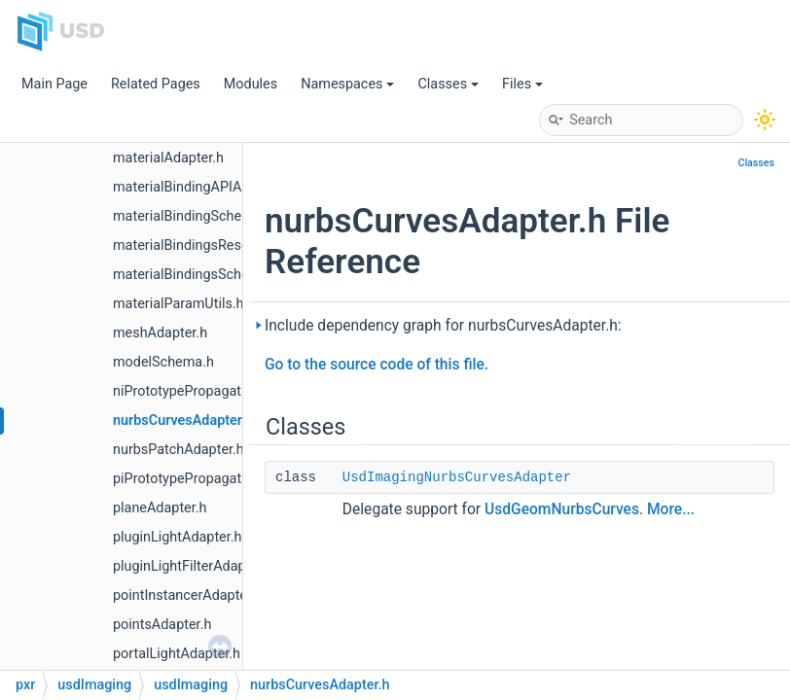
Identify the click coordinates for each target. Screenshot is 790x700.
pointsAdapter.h (162, 624)
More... (671, 509)
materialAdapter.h (168, 158)
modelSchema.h (163, 362)
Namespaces (347, 84)
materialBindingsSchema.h (196, 274)
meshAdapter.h (160, 333)
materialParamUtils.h (178, 304)
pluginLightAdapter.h (177, 537)
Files (522, 84)
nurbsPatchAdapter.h (178, 449)
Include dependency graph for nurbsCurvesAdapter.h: (443, 325)
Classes (448, 84)
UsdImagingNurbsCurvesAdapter (456, 477)
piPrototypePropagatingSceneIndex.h (228, 479)
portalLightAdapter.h (176, 654)
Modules (250, 84)
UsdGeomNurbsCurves (562, 509)
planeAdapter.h (159, 508)
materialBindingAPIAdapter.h (203, 187)
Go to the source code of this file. (376, 364)
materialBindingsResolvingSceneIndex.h (237, 245)
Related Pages (155, 84)
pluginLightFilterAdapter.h (193, 566)
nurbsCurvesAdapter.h (183, 420)
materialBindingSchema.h (192, 216)
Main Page (54, 84)
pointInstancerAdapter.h (188, 595)
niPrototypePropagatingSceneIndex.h (228, 391)
